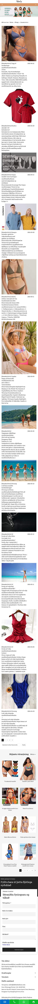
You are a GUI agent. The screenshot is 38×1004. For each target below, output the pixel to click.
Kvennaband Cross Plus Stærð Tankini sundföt (10, 865)
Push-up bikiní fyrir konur (27, 837)
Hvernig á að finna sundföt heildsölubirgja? (9, 486)
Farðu (23, 745)
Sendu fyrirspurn (19, 949)
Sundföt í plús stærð (27, 781)
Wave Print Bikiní (28, 808)
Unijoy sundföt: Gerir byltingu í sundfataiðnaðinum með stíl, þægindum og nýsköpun (9, 179)
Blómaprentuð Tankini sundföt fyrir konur (28, 865)
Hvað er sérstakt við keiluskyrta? (9, 128)
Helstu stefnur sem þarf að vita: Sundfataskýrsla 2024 (9, 299)
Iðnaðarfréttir (6, 63)
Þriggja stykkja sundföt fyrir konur (10, 809)
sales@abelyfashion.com (17, 985)
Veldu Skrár (6, 945)
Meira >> (33, 754)
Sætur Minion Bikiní (10, 837)
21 (32, 870)
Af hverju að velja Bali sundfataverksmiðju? (8, 586)
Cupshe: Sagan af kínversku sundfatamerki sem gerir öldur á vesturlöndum (9, 380)
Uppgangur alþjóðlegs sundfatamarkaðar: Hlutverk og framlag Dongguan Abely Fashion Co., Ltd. (8, 437)
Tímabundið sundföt (10, 781)
